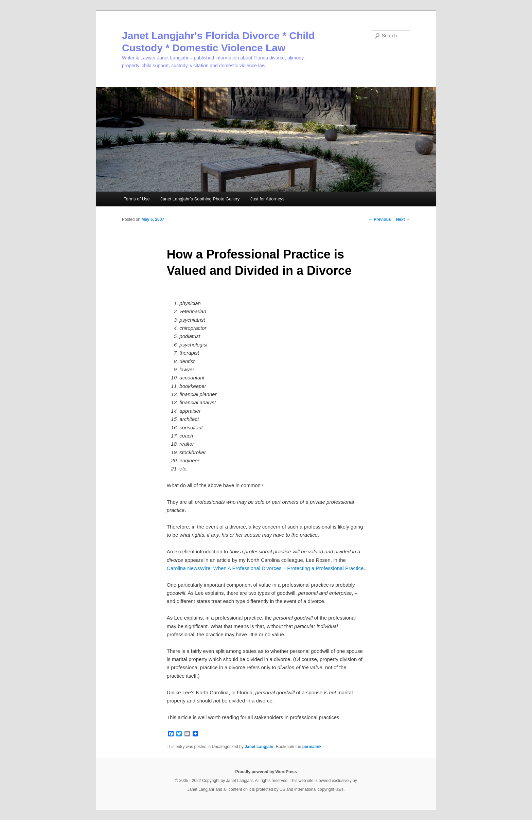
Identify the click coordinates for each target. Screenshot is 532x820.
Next (403, 219)
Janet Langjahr (259, 746)
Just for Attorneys (267, 198)
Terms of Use (137, 198)
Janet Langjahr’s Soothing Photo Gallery (200, 198)
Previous (380, 219)
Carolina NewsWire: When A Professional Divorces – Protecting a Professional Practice (265, 568)
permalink (312, 746)
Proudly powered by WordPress (266, 771)
